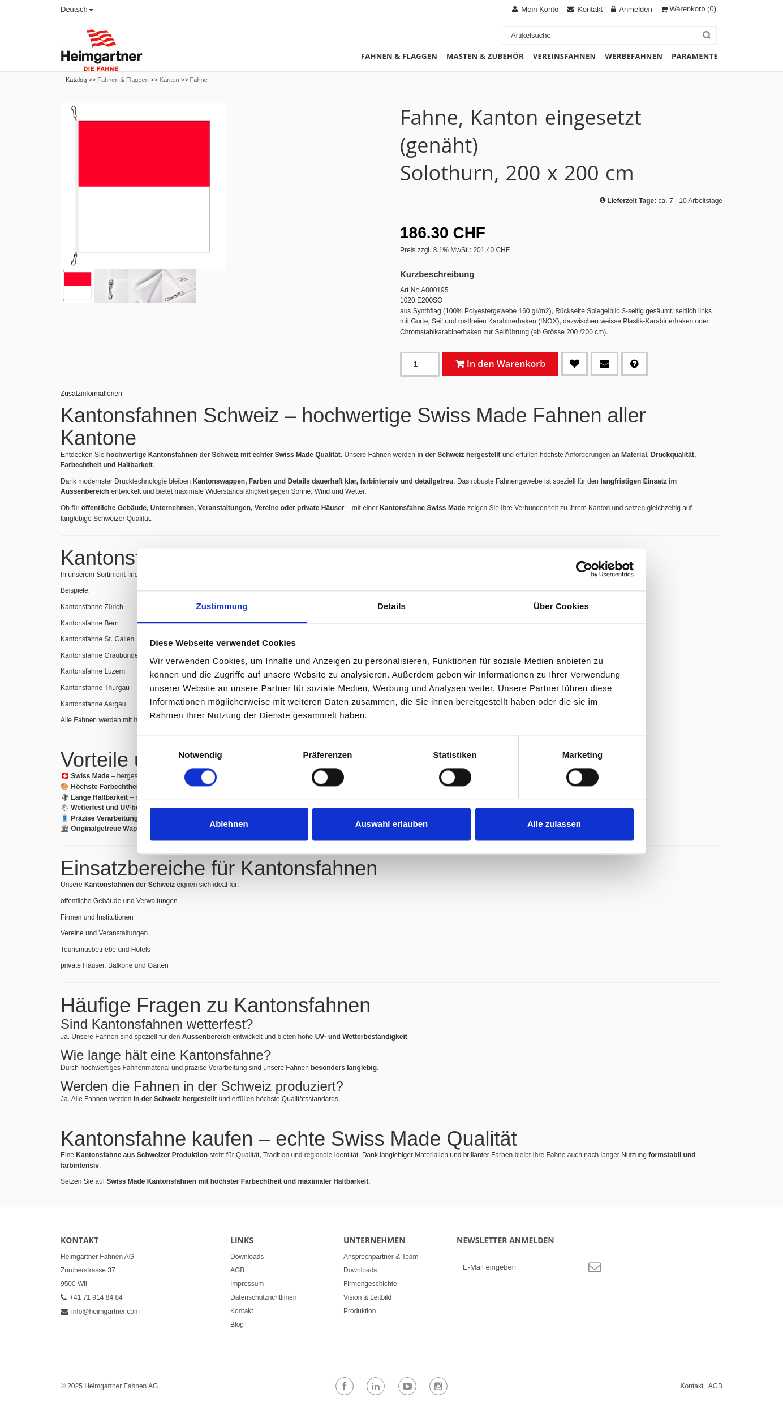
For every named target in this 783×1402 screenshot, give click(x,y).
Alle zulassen (554, 824)
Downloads (247, 1257)
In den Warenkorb (506, 363)
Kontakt (241, 1311)
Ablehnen (228, 824)
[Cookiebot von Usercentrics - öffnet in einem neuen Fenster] (584, 568)
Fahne (199, 79)
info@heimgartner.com (100, 1311)
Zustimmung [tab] (222, 606)
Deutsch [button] (77, 9)
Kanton (169, 79)
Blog (237, 1324)
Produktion (359, 1311)
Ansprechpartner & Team (381, 1257)
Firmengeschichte (370, 1284)
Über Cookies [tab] (561, 606)
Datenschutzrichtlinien (263, 1297)
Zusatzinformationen (91, 394)
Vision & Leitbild (367, 1297)
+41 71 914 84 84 (92, 1297)
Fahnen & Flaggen (123, 79)
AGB (237, 1270)
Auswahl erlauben (391, 824)
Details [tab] (391, 606)
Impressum (247, 1284)
